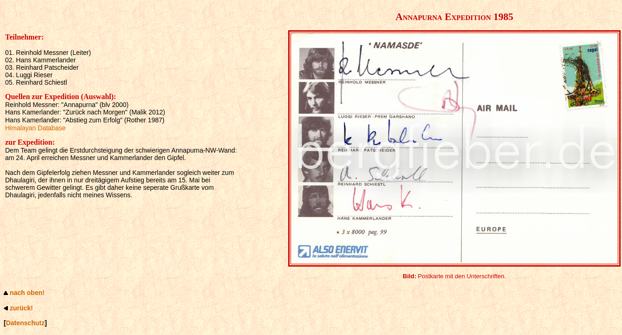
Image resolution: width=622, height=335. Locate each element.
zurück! (21, 308)
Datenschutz (25, 323)
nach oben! (27, 292)
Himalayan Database (35, 128)
